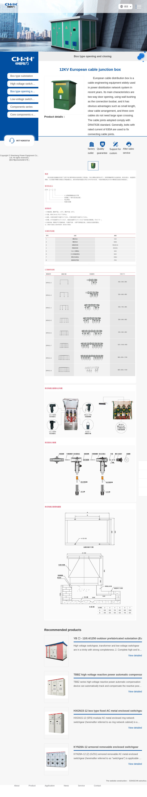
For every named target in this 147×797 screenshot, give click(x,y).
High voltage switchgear (24, 83)
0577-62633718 (23, 141)
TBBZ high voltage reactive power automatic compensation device (108, 674)
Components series (21, 106)
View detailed (135, 655)
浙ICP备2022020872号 (18, 160)
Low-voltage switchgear (23, 99)
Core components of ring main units (30, 114)
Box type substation (21, 76)
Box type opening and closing (27, 91)
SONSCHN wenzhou (137, 781)
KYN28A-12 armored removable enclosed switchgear (106, 747)
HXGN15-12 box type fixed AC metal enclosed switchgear (108, 710)
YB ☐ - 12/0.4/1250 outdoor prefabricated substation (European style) (108, 638)
